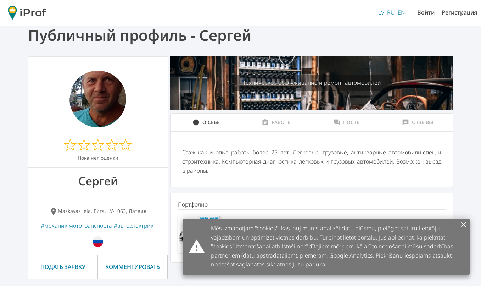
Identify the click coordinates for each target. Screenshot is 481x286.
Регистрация (459, 12)
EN (401, 12)
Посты (347, 122)
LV (381, 12)
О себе (206, 122)
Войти (426, 12)
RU (391, 12)
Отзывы (417, 122)
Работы (277, 122)
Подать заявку (62, 267)
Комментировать (132, 267)
